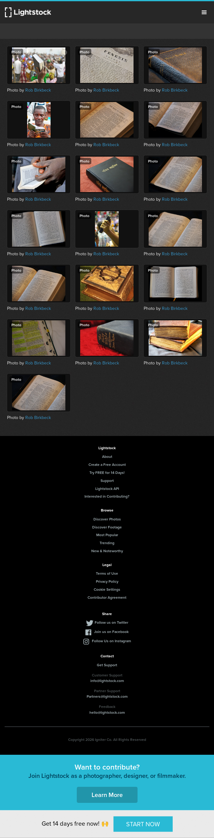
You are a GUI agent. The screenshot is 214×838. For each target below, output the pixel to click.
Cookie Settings (107, 589)
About (107, 456)
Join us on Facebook (111, 631)
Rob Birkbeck (38, 90)
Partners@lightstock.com (107, 696)
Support (107, 480)
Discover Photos (107, 519)
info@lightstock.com (107, 680)
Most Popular (107, 534)
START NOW (143, 823)
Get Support (107, 665)
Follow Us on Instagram (111, 640)
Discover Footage (107, 527)
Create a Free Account (107, 464)
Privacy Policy (107, 581)
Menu (204, 12)
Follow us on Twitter (111, 622)
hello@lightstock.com (107, 712)
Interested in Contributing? (107, 496)
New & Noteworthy (107, 550)
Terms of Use (107, 573)
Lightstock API (107, 488)
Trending (107, 542)
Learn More (107, 794)
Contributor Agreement (107, 597)
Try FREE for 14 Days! (107, 472)
